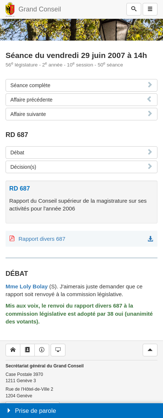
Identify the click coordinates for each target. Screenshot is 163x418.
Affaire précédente (31, 100)
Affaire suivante (28, 114)
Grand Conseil (39, 9)
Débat (17, 152)
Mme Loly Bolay (27, 286)
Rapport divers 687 (41, 239)
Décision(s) (23, 167)
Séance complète (30, 85)
